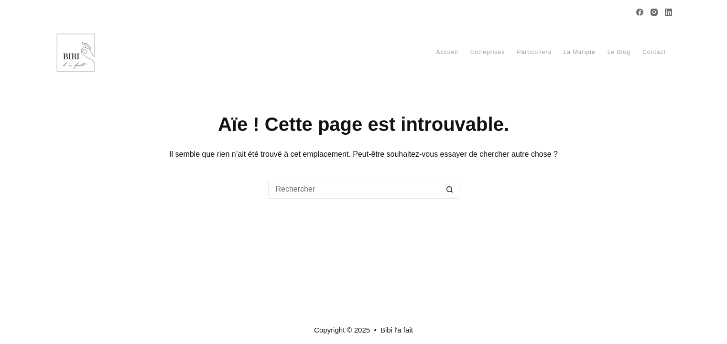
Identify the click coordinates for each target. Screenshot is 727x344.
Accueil (447, 52)
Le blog (619, 52)
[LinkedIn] (668, 12)
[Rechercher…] (354, 189)
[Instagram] (654, 12)
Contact (654, 52)
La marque (580, 52)
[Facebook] (639, 12)
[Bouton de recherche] (449, 189)
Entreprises (487, 52)
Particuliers (534, 52)
